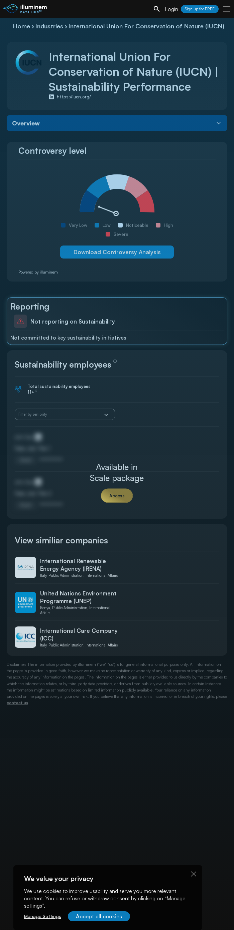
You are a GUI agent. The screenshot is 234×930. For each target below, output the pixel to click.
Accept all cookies (99, 916)
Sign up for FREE (200, 8)
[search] (157, 9)
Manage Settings (42, 916)
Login (171, 9)
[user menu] (227, 9)
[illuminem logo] (25, 10)
